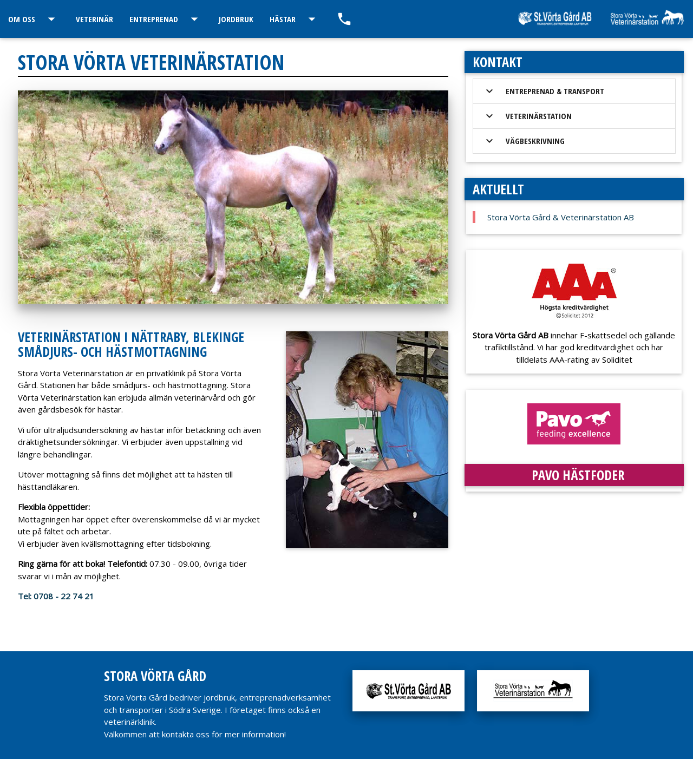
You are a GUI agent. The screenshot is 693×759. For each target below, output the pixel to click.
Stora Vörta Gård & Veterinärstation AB (560, 217)
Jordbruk (236, 19)
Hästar (295, 19)
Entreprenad (165, 19)
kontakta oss (186, 734)
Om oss (34, 19)
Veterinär (94, 19)
